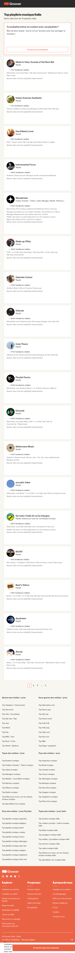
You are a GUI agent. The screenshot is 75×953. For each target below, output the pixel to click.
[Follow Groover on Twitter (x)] (19, 876)
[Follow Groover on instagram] (3, 876)
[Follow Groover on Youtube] (11, 876)
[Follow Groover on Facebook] (7, 876)
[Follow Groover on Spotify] (15, 876)
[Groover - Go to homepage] (37, 871)
